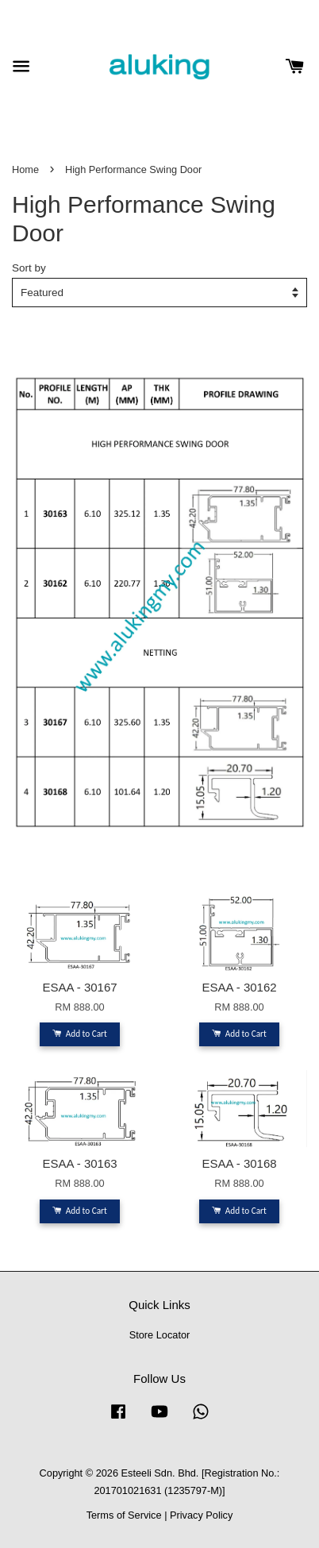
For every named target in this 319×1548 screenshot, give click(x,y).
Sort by (29, 268)
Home (25, 169)
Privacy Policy (201, 1515)
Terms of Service (124, 1515)
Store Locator (159, 1335)
